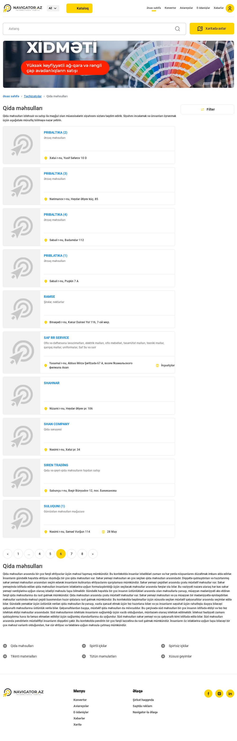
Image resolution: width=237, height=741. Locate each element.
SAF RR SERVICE (56, 338)
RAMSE (49, 296)
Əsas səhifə (154, 7)
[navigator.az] (23, 692)
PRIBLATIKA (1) (55, 255)
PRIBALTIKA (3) (55, 173)
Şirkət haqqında (143, 700)
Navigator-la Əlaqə (145, 712)
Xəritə (77, 724)
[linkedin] (230, 694)
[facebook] (208, 694)
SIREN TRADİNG (56, 465)
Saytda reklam (142, 706)
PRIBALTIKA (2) (55, 132)
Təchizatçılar (33, 96)
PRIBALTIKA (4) (55, 214)
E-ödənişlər (203, 7)
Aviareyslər (186, 7)
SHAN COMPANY (56, 424)
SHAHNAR (51, 383)
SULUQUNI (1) (54, 506)
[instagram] (219, 694)
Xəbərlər (219, 7)
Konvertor (170, 7)
